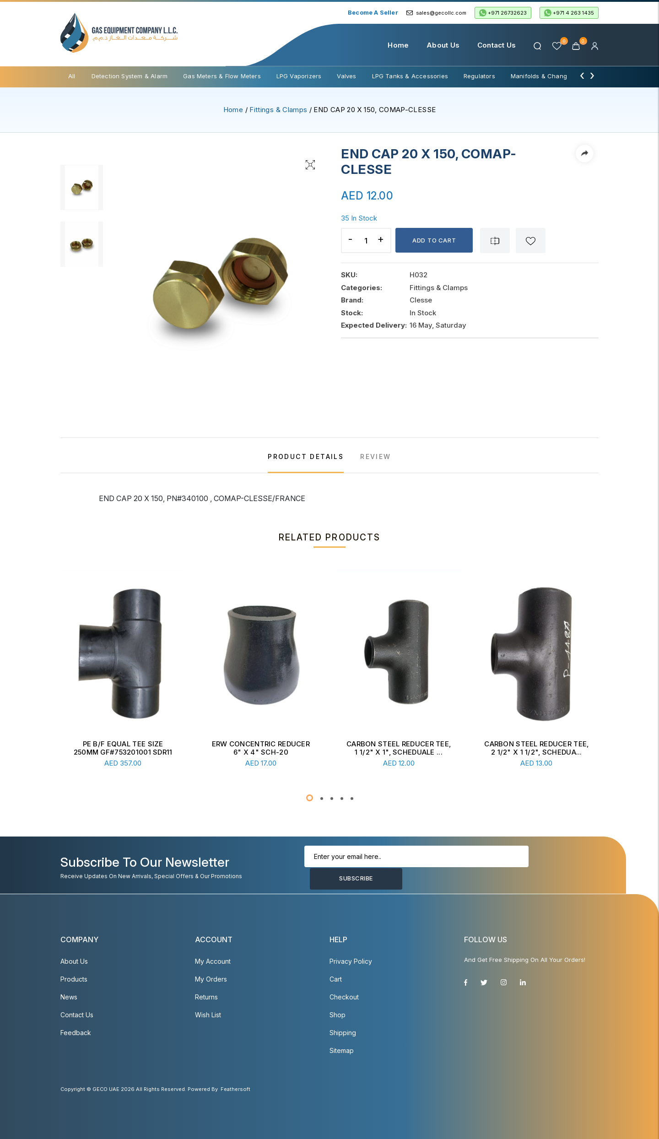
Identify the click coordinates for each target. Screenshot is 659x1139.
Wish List (208, 1015)
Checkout (344, 997)
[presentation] (582, 75)
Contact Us (495, 45)
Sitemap (342, 1050)
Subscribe (547, 867)
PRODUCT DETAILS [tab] (306, 456)
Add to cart (435, 240)
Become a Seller (373, 12)
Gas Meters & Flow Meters (222, 76)
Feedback (75, 1032)
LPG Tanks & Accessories (410, 76)
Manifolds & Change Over (549, 76)
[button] (309, 797)
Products (73, 979)
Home (397, 45)
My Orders (211, 979)
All (72, 76)
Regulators (479, 76)
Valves (346, 76)
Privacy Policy (351, 961)
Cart (336, 979)
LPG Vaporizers (299, 76)
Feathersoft (235, 1089)
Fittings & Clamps (278, 109)
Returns (206, 997)
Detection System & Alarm (130, 76)
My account (213, 961)
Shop (338, 1015)
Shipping (343, 1032)
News (68, 997)
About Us (442, 45)
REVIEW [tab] (375, 456)
